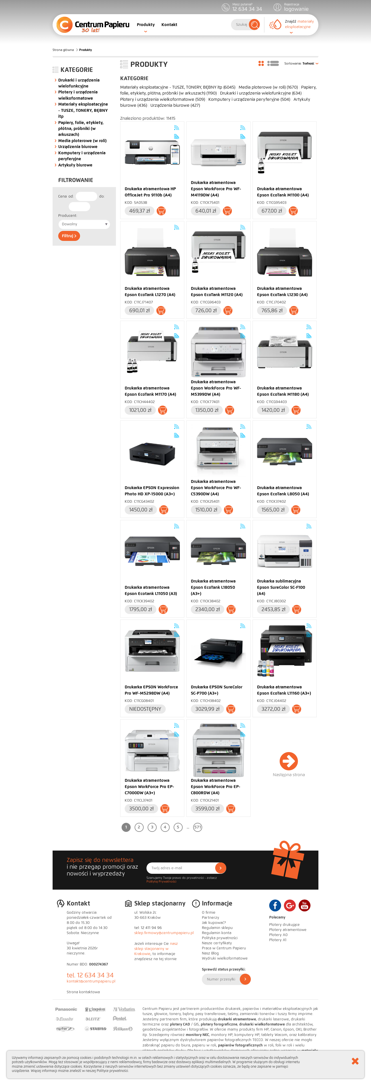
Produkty (146, 24)
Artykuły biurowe (75, 165)
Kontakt (169, 24)
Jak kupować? (214, 922)
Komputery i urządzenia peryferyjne (249, 99)
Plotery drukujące (284, 924)
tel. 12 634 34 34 (90, 975)
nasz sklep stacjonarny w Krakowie (156, 948)
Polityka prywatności (220, 938)
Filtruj (69, 235)
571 (197, 827)
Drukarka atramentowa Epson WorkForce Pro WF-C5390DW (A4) (216, 487)
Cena (62, 196)
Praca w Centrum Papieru (224, 948)
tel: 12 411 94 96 (148, 928)
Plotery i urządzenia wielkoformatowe (162, 99)
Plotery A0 (278, 935)
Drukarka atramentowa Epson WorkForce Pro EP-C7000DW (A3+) (149, 786)
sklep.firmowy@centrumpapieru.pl (164, 933)
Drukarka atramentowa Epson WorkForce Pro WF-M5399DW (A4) (216, 388)
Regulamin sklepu (217, 928)
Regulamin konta (216, 933)
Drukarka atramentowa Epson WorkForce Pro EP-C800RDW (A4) (215, 786)
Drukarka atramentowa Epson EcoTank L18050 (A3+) (213, 587)
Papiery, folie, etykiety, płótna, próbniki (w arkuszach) (80, 128)
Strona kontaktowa (83, 992)
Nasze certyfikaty (217, 943)
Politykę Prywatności (161, 881)
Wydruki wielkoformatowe (225, 958)
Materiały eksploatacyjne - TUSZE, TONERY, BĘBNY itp (83, 110)
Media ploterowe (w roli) (82, 140)
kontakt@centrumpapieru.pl (91, 981)
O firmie (208, 912)
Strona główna (63, 50)
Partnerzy (210, 917)
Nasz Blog (210, 953)
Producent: (67, 215)
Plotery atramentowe (288, 930)
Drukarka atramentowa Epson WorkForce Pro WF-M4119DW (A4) (216, 189)
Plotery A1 (277, 940)
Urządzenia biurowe (78, 146)
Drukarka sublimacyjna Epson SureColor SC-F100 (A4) (281, 587)
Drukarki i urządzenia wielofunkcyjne (260, 93)
